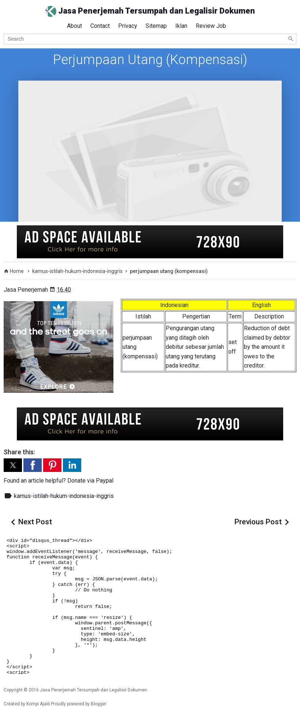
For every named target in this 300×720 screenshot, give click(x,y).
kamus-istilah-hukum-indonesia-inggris (64, 495)
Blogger (98, 703)
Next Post (35, 521)
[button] (13, 465)
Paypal (104, 480)
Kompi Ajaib (38, 703)
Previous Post (258, 521)
